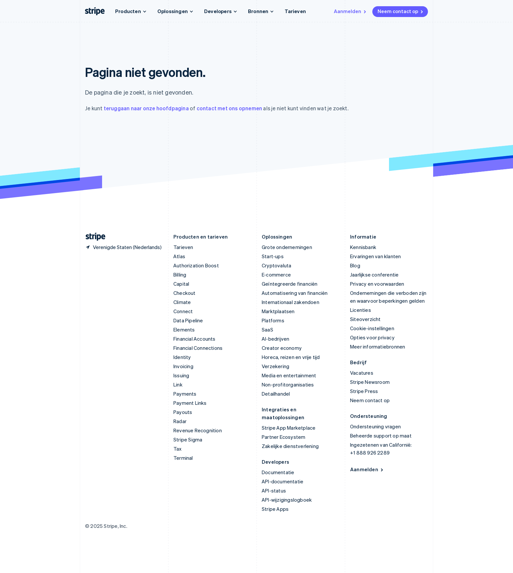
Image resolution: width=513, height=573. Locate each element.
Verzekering (275, 366)
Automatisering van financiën (295, 293)
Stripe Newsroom (370, 382)
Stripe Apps (275, 509)
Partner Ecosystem (283, 437)
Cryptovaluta (276, 265)
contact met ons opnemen (229, 108)
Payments (185, 393)
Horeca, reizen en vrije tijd (291, 357)
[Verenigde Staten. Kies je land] (123, 247)
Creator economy (282, 348)
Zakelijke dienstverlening (290, 446)
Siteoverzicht (365, 319)
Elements (184, 329)
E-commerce (276, 274)
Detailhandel (276, 393)
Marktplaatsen (278, 311)
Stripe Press (364, 391)
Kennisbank (363, 247)
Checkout (184, 293)
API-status (274, 490)
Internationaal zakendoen (290, 302)
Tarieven (295, 11)
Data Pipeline (188, 320)
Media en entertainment (289, 375)
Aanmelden (350, 11)
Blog (355, 265)
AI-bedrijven (275, 338)
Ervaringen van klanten (375, 256)
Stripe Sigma (187, 439)
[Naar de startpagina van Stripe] (93, 237)
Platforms (273, 320)
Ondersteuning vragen (375, 426)
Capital (181, 283)
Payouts (182, 412)
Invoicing (183, 366)
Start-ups (273, 256)
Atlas (179, 256)
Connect (183, 311)
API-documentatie (282, 481)
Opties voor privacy (372, 337)
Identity (182, 357)
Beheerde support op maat (381, 435)
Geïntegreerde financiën (290, 283)
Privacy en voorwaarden (377, 283)
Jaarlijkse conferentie (374, 274)
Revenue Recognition (197, 430)
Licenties (360, 310)
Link (178, 384)
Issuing (181, 375)
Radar (179, 421)
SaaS (267, 329)
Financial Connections (197, 348)
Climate (182, 302)
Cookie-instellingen (372, 328)
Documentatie (278, 472)
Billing (179, 274)
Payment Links (190, 403)
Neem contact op (401, 11)
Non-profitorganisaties (288, 384)
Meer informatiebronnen (377, 346)
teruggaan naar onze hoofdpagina (146, 108)
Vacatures (361, 372)
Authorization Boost (196, 265)
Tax (177, 448)
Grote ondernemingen (287, 247)
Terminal (183, 458)
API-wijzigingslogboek (287, 499)
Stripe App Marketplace (288, 427)
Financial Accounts (194, 338)
